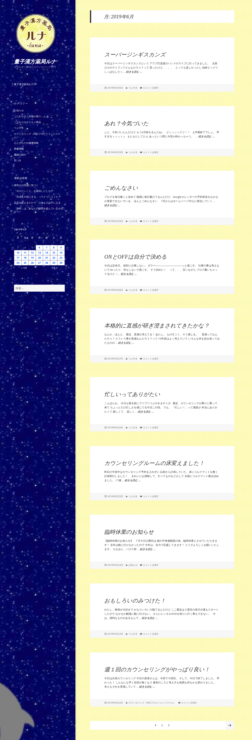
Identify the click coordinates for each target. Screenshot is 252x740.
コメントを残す (151, 87)
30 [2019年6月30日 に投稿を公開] (60, 262)
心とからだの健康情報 (26, 143)
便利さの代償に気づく (26, 185)
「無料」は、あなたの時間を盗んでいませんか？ (38, 210)
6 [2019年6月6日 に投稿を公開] (39, 247)
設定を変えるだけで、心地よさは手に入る (37, 202)
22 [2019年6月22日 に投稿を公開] (53, 257)
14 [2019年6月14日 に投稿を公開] (46, 252)
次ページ (230, 725)
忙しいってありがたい (132, 394)
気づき (17, 160)
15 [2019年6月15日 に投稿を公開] (53, 252)
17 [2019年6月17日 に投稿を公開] (17, 257)
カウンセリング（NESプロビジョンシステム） (37, 135)
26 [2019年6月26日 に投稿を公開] (32, 262)
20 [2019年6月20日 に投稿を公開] (39, 257)
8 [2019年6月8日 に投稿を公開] (53, 247)
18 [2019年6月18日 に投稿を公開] (25, 257)
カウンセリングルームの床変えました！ (154, 463)
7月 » (55, 267)
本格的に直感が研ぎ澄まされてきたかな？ (156, 326)
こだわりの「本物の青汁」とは (31, 116)
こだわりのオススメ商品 (27, 122)
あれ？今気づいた (126, 123)
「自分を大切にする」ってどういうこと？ (37, 196)
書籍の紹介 (20, 154)
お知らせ (19, 110)
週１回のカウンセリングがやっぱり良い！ (157, 669)
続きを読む (134, 71)
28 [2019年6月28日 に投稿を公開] (46, 262)
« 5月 (24, 267)
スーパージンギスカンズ (135, 55)
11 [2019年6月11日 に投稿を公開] (25, 252)
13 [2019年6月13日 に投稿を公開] (39, 252)
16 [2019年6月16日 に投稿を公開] (60, 252)
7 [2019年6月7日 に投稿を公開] (46, 247)
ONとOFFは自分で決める (135, 257)
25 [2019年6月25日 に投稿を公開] (25, 262)
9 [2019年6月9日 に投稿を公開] (61, 247)
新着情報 (19, 148)
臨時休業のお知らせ (129, 532)
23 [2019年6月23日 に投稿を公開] (60, 257)
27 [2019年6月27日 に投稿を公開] (39, 262)
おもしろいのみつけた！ (135, 601)
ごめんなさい (121, 188)
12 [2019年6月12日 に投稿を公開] (32, 252)
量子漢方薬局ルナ (35, 61)
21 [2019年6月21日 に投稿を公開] (46, 257)
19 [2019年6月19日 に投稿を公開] (32, 257)
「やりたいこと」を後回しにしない (33, 191)
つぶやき (19, 127)
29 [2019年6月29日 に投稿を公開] (53, 262)
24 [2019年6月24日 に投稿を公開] (17, 262)
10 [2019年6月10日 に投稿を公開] (17, 252)
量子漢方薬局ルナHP (25, 84)
